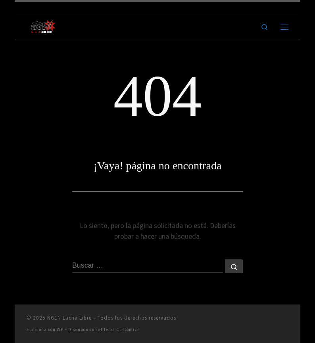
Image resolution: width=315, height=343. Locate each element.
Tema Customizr (121, 329)
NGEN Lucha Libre (69, 317)
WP (60, 329)
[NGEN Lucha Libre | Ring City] (43, 25)
